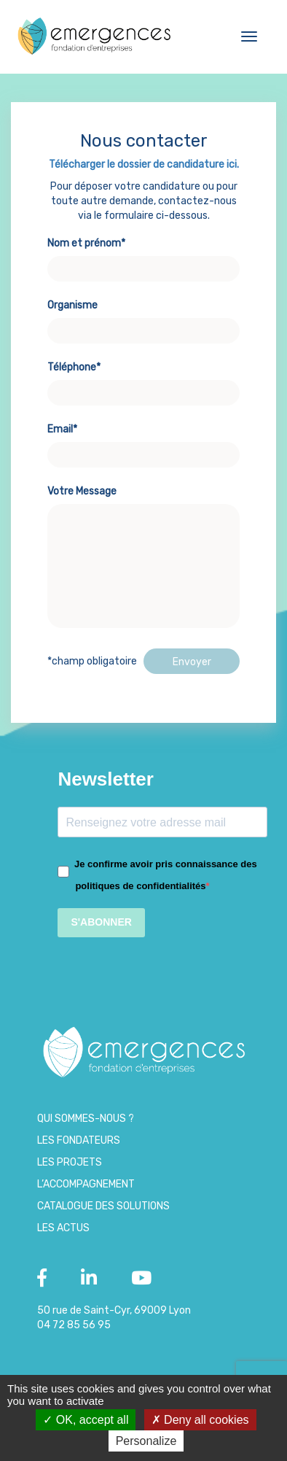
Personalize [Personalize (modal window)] (146, 1441)
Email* (143, 442)
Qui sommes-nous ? (85, 1118)
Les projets (69, 1162)
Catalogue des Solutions (103, 1206)
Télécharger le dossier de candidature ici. (144, 164)
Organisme (143, 318)
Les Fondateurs (78, 1140)
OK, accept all (85, 1420)
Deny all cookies (200, 1420)
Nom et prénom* (143, 256)
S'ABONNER (101, 922)
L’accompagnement (86, 1184)
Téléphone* (143, 380)
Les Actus (63, 1228)
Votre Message (143, 558)
